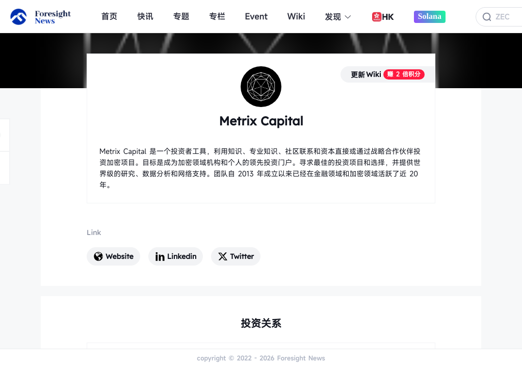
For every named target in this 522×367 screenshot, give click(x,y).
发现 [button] (338, 16)
